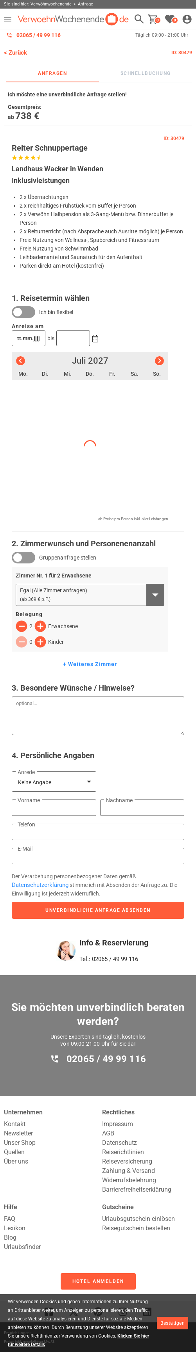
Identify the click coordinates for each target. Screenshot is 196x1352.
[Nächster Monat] (159, 361)
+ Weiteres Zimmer (90, 664)
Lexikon (14, 1228)
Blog (10, 1237)
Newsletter (18, 1133)
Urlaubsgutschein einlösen (138, 1218)
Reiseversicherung (127, 1161)
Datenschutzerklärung (40, 884)
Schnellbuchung (145, 73)
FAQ (9, 1218)
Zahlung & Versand (128, 1170)
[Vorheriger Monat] (20, 361)
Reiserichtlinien (123, 1152)
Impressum (117, 1124)
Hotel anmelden (98, 1281)
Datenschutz (119, 1142)
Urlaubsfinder (22, 1247)
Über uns (16, 1161)
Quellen (14, 1152)
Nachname (119, 800)
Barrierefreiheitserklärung (136, 1189)
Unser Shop (20, 1142)
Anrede (26, 772)
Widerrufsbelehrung (129, 1180)
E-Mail (25, 849)
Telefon (26, 824)
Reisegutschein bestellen (136, 1228)
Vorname (29, 800)
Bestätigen (172, 1323)
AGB (108, 1133)
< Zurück (15, 52)
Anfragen (52, 73)
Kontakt (14, 1124)
